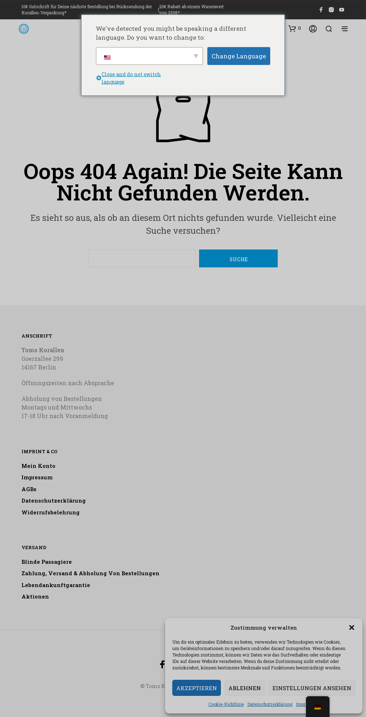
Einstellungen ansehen (311, 688)
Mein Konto (38, 465)
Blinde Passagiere (46, 561)
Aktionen (35, 596)
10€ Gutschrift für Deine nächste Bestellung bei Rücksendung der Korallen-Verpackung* (86, 9)
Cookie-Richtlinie (226, 704)
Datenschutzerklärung (269, 704)
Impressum (37, 477)
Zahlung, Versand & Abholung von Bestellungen (90, 573)
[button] (351, 627)
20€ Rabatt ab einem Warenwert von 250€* (191, 9)
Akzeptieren (196, 688)
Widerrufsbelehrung (50, 512)
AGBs (28, 489)
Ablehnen (244, 688)
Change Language (239, 56)
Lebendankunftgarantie (55, 584)
